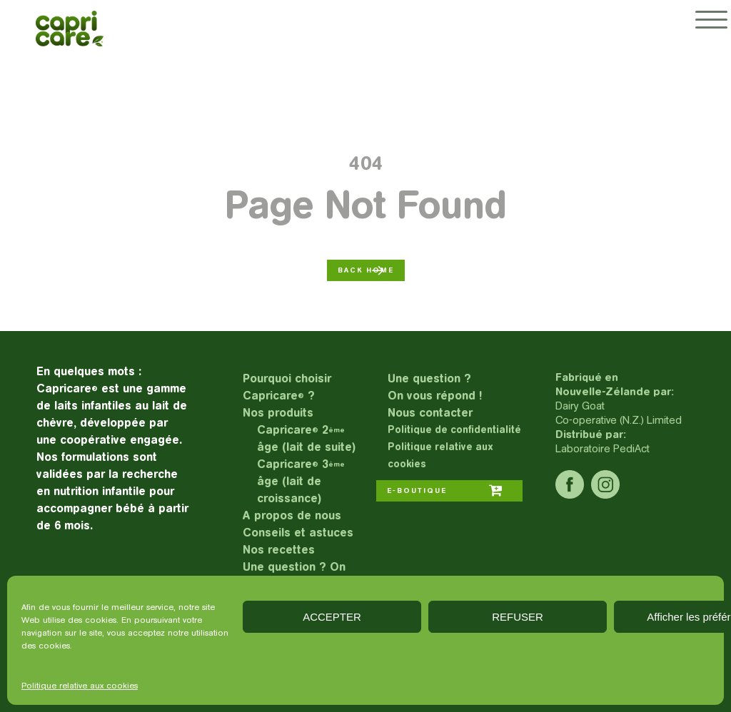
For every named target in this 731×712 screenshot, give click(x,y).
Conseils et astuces (298, 532)
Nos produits (278, 412)
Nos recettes (279, 549)
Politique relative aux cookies (79, 686)
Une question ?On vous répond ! (435, 387)
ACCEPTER (332, 617)
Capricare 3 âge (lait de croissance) (301, 481)
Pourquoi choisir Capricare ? (287, 387)
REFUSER (517, 617)
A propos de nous (292, 515)
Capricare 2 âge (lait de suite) (306, 438)
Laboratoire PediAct (602, 448)
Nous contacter (430, 412)
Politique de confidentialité (454, 430)
